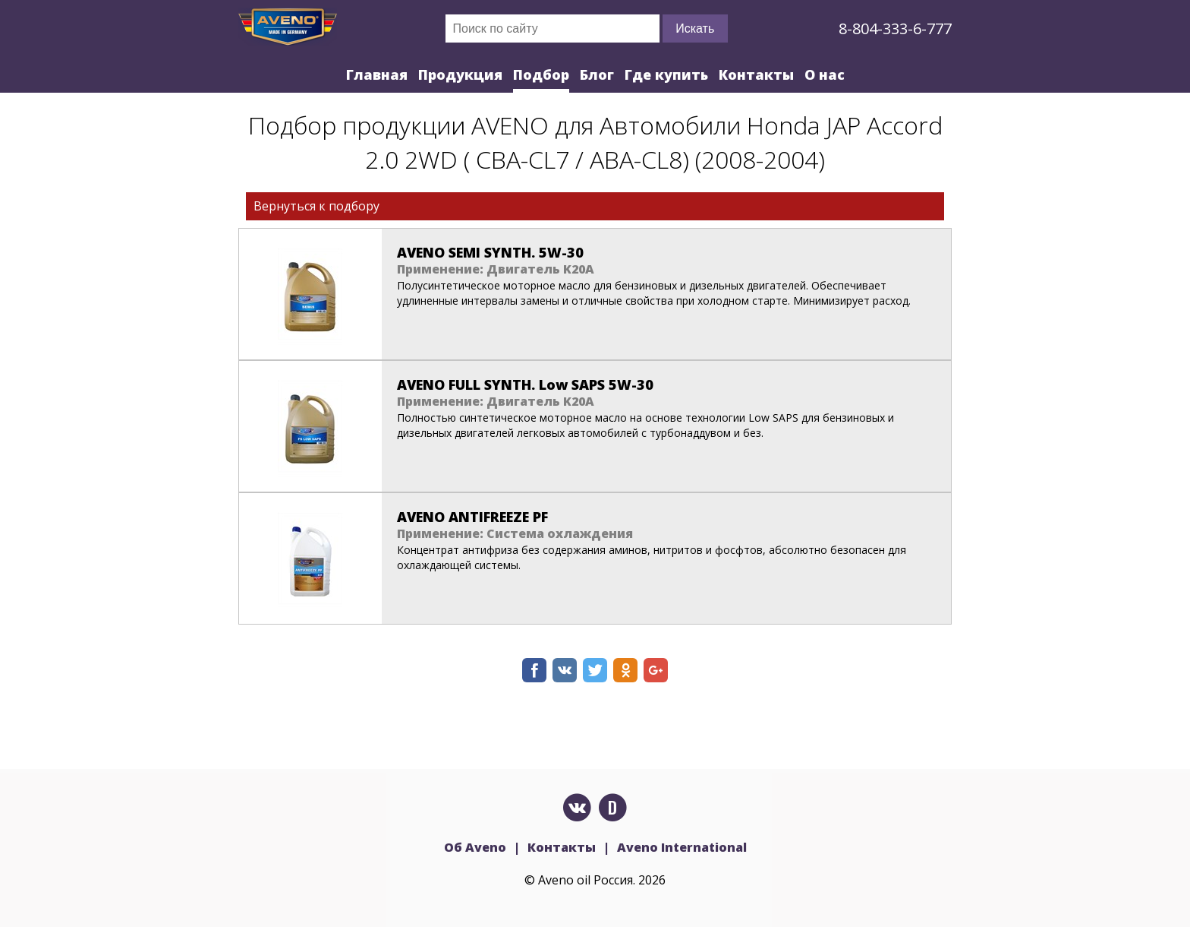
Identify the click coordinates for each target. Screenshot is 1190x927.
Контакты (756, 74)
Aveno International (682, 847)
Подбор (541, 74)
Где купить (666, 74)
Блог (597, 74)
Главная (377, 74)
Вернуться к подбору (316, 206)
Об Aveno (475, 847)
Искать (694, 28)
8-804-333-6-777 (895, 28)
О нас (824, 74)
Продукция (460, 74)
